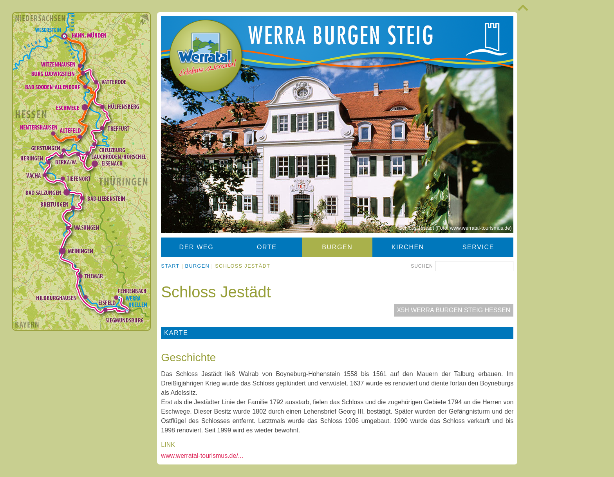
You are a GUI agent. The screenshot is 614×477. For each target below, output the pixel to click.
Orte (267, 247)
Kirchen (408, 247)
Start (170, 266)
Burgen (337, 247)
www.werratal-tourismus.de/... (202, 455)
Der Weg (196, 247)
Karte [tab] (176, 332)
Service (478, 247)
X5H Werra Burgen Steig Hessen (454, 310)
